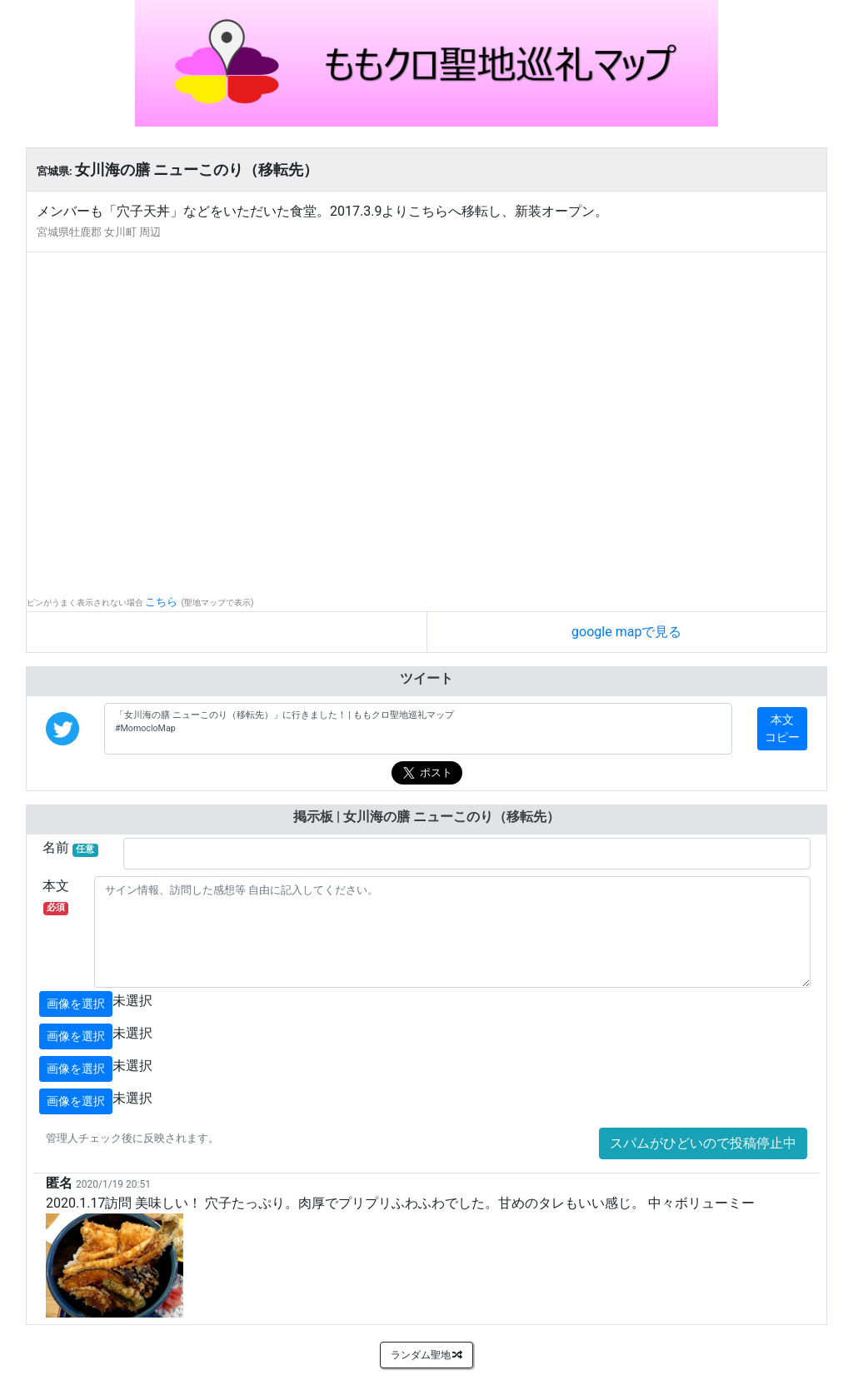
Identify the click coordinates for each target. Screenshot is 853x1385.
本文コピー (782, 728)
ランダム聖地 (427, 1355)
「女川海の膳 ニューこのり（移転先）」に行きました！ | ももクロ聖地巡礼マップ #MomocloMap (418, 729)
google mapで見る (626, 632)
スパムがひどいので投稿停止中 (703, 1143)
